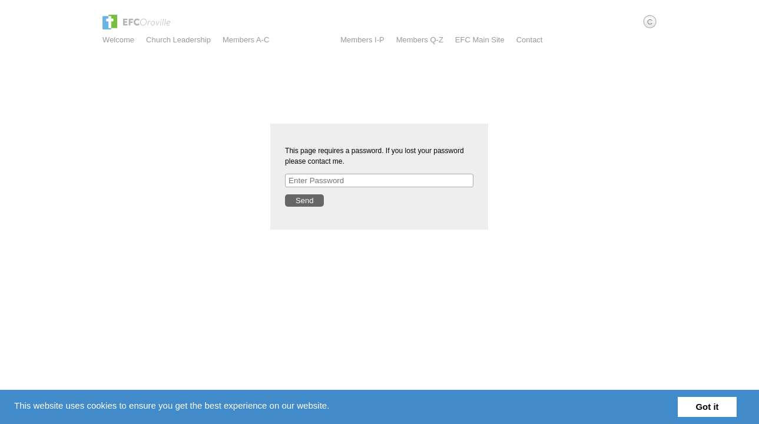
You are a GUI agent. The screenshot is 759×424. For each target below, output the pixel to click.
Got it (706, 407)
